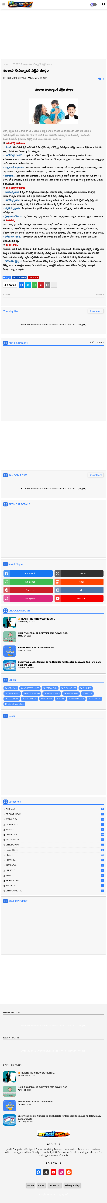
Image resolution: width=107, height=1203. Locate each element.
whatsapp (30, 581)
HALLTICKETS (72, 693)
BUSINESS (87, 688)
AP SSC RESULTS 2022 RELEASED (36, 647)
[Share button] (54, 285)
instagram (30, 598)
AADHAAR (12, 688)
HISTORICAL (13, 698)
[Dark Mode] (104, 4)
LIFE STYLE (16, 64)
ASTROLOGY (51, 688)
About (41, 1185)
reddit (81, 581)
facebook (30, 573)
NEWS (61, 698)
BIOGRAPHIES (70, 688)
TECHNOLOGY (77, 698)
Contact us (55, 1185)
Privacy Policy (72, 1185)
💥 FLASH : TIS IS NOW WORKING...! (36, 618)
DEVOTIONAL (14, 693)
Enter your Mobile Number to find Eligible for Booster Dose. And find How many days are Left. (59, 663)
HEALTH (88, 693)
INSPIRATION (31, 698)
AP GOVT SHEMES (31, 688)
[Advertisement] (53, 34)
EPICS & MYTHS (33, 693)
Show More (96, 474)
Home (6, 64)
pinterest (30, 590)
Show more (96, 311)
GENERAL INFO (19, 277)
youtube (81, 598)
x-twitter (81, 573)
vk (81, 590)
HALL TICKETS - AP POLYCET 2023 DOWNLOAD (43, 633)
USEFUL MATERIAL (16, 704)
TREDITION (95, 698)
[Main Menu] (4, 4)
